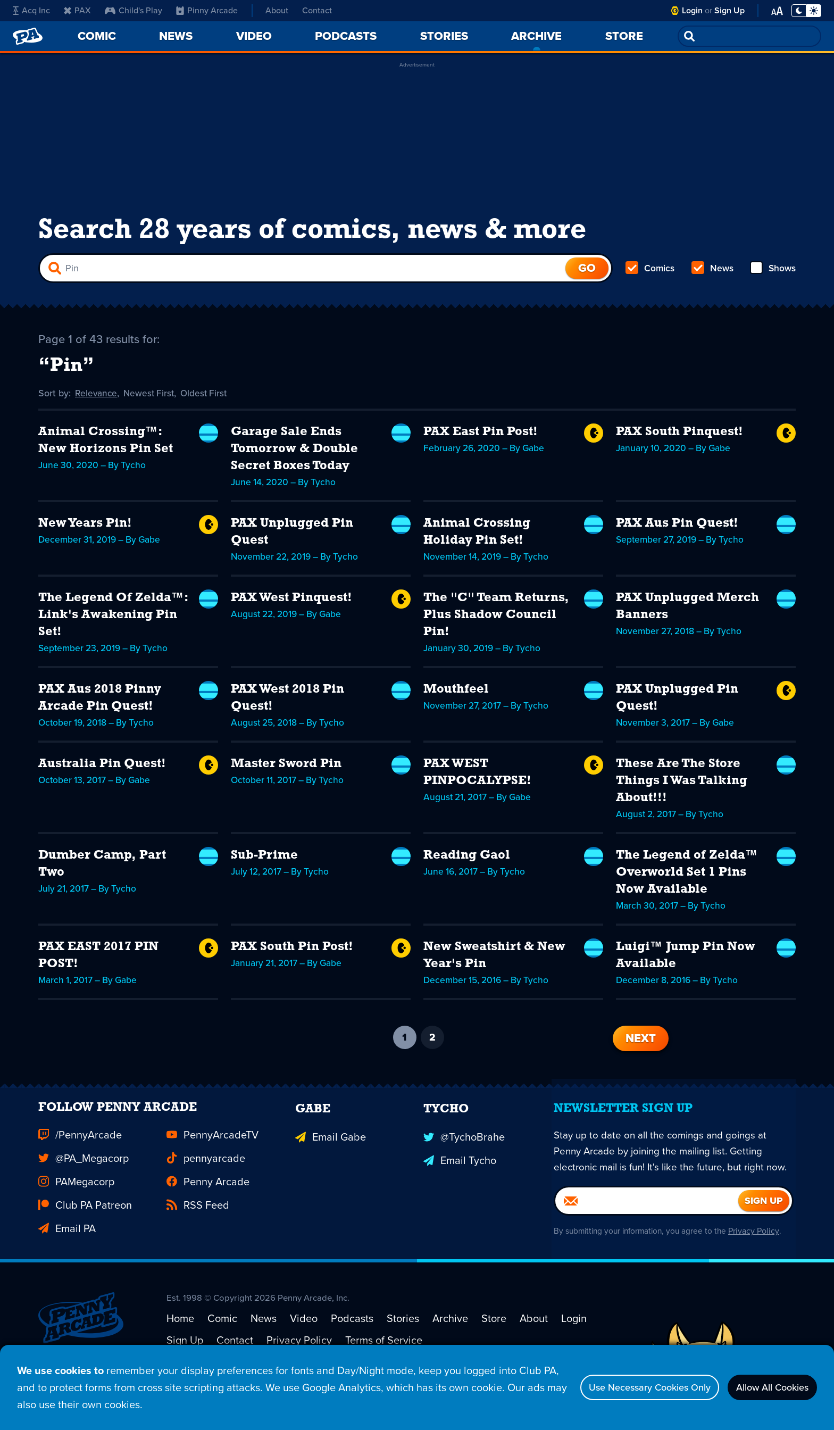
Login (692, 10)
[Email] (646, 1248)
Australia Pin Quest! (102, 772)
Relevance (97, 402)
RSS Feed (197, 1233)
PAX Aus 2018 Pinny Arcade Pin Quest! (99, 706)
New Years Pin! (85, 532)
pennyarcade (205, 1186)
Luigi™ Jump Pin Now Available (685, 964)
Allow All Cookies (764, 1387)
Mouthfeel (456, 698)
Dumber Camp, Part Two (102, 872)
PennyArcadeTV (212, 1163)
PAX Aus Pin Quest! (677, 532)
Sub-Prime (264, 864)
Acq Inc (31, 10)
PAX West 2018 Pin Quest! (287, 706)
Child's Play (133, 10)
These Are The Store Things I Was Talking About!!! (681, 789)
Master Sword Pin (286, 772)
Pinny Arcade (207, 10)
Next (641, 1046)
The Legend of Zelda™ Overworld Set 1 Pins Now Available (687, 881)
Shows (772, 274)
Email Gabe (330, 1163)
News (711, 274)
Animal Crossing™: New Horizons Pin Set (105, 449)
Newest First (151, 402)
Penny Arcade (207, 1210)
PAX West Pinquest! (291, 606)
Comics (650, 274)
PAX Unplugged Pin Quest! (677, 706)
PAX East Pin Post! (480, 440)
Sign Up (729, 10)
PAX (77, 10)
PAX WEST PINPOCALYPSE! (477, 781)
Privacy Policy (758, 1278)
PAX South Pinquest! (679, 440)
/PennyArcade (80, 1163)
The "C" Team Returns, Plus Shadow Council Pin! (496, 623)
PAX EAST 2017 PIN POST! (98, 964)
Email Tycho (459, 1186)
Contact (317, 10)
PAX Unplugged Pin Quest (292, 540)
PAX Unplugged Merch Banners (687, 615)
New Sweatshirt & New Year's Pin (494, 964)
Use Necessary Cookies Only (624, 1387)
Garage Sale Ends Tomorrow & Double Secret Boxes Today (294, 457)
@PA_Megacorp (83, 1186)
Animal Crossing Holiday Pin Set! (476, 540)
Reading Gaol (466, 864)
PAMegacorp (76, 1210)
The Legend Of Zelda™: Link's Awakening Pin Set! (113, 623)
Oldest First (208, 402)
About (276, 10)
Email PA (67, 1257)
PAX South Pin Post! (292, 955)
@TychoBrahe (464, 1163)
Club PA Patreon (85, 1233)
